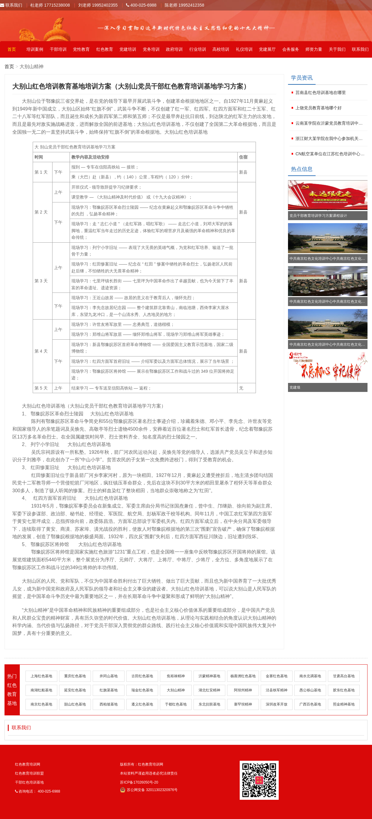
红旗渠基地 (109, 690)
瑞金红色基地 (142, 690)
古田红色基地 (142, 676)
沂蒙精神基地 (209, 676)
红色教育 (104, 49)
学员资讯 (302, 78)
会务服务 (290, 49)
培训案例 (34, 49)
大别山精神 (176, 690)
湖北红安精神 (209, 690)
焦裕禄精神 (176, 676)
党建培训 (127, 49)
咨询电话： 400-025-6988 (37, 791)
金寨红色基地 (276, 676)
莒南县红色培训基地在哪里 (321, 92)
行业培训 (197, 49)
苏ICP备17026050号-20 (139, 782)
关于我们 (337, 49)
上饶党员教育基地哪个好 (319, 107)
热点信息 (302, 169)
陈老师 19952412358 (184, 5)
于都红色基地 (176, 704)
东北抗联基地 (209, 704)
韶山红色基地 (75, 704)
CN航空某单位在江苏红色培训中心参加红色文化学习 (331, 153)
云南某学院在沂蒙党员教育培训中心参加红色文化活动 (331, 123)
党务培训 (151, 49)
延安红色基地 (75, 690)
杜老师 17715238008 (50, 5)
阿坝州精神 (243, 690)
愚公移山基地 (310, 690)
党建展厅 (267, 49)
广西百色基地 (310, 704)
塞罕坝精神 (243, 704)
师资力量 (313, 49)
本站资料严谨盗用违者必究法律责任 (149, 773)
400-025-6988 (141, 5)
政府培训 (174, 49)
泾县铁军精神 (276, 690)
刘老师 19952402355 (98, 5)
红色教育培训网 (27, 764)
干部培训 (58, 49)
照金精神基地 (344, 704)
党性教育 (81, 49)
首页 (12, 49)
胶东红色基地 (344, 690)
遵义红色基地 (142, 704)
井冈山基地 (109, 676)
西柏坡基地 (109, 704)
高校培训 (220, 49)
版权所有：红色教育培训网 (141, 764)
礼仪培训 (244, 49)
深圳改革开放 (276, 704)
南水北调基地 (310, 676)
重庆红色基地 (75, 676)
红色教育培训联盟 (29, 773)
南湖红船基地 (41, 690)
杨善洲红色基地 (243, 676)
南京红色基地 (41, 704)
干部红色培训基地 (29, 782)
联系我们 (11, 5)
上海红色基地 (41, 676)
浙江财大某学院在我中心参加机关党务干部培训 (331, 138)
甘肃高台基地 (344, 676)
